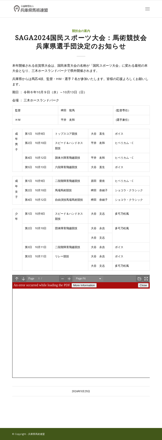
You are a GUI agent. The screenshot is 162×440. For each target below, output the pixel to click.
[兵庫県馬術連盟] (67, 8)
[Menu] (147, 9)
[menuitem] (147, 9)
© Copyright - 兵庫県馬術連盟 (28, 433)
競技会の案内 (81, 31)
